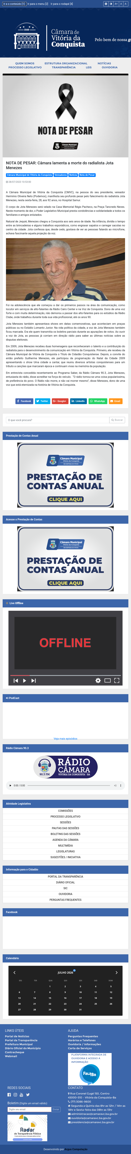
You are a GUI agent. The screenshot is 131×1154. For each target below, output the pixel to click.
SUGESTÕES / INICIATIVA (65, 857)
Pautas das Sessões (65, 828)
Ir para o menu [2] (38, 3)
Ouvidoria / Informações (84, 1044)
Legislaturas (65, 851)
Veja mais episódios (65, 738)
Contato (75, 1088)
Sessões (65, 822)
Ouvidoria (110, 67)
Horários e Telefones (82, 1040)
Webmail (11, 1056)
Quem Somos (24, 63)
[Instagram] (16, 1094)
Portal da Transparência (65, 876)
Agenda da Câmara (66, 839)
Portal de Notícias (17, 1036)
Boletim (13, 1103)
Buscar (117, 420)
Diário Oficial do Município (23, 1048)
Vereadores (61, 175)
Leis (89, 67)
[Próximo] (117, 972)
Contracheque (14, 1052)
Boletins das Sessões (65, 834)
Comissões (65, 810)
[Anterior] (14, 972)
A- (126, 3)
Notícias (104, 63)
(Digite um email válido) (33, 1103)
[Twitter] (28, 1094)
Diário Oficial (65, 882)
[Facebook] (9, 1094)
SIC (65, 888)
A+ (116, 3)
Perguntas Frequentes (65, 899)
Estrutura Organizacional (66, 63)
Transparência (64, 67)
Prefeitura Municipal (19, 1044)
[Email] (29, 1109)
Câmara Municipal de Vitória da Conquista (29, 175)
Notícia (73, 175)
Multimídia (65, 845)
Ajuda (73, 1031)
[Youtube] (22, 1094)
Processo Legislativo (25, 67)
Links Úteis (14, 1031)
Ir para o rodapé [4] (62, 3)
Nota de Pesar (87, 175)
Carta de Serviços (80, 1048)
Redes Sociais (19, 1088)
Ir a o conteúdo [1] (14, 3)
